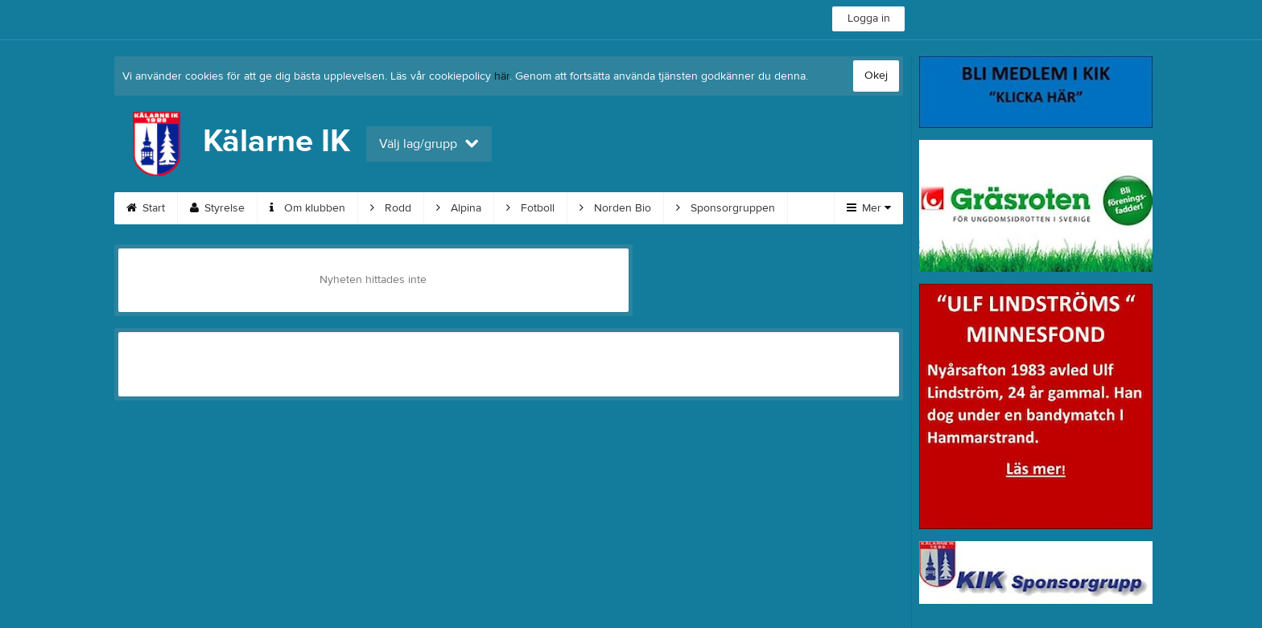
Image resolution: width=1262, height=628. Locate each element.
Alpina (458, 208)
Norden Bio (615, 208)
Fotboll (530, 208)
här (501, 76)
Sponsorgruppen (725, 208)
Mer (869, 208)
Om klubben (307, 208)
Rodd (390, 208)
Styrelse (217, 208)
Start (145, 208)
